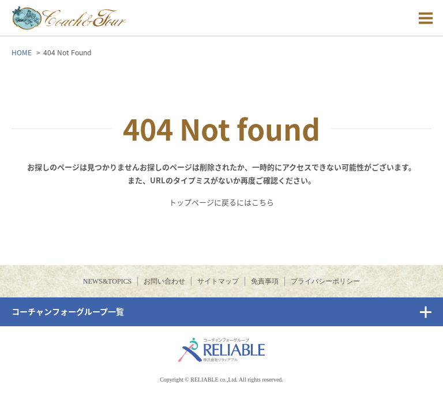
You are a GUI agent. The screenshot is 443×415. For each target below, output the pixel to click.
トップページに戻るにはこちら (221, 202)
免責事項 (265, 281)
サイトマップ (218, 281)
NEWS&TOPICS (107, 281)
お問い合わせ (164, 281)
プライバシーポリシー (325, 281)
